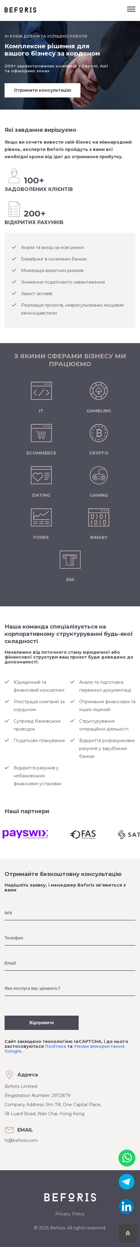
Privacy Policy (70, 1214)
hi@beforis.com (21, 1140)
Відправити (41, 1022)
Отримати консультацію (42, 90)
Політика (55, 1046)
